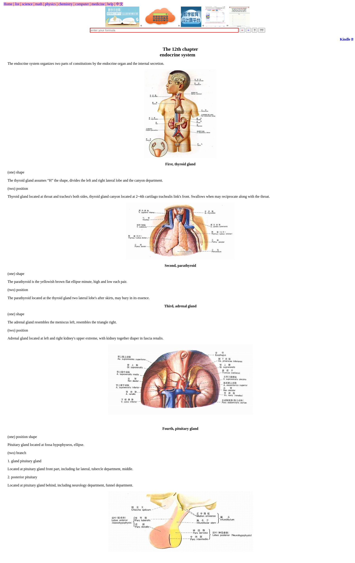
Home (8, 4)
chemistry (65, 4)
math (38, 4)
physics (50, 4)
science (27, 4)
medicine (98, 4)
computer (82, 4)
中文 (119, 4)
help (110, 4)
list (17, 4)
